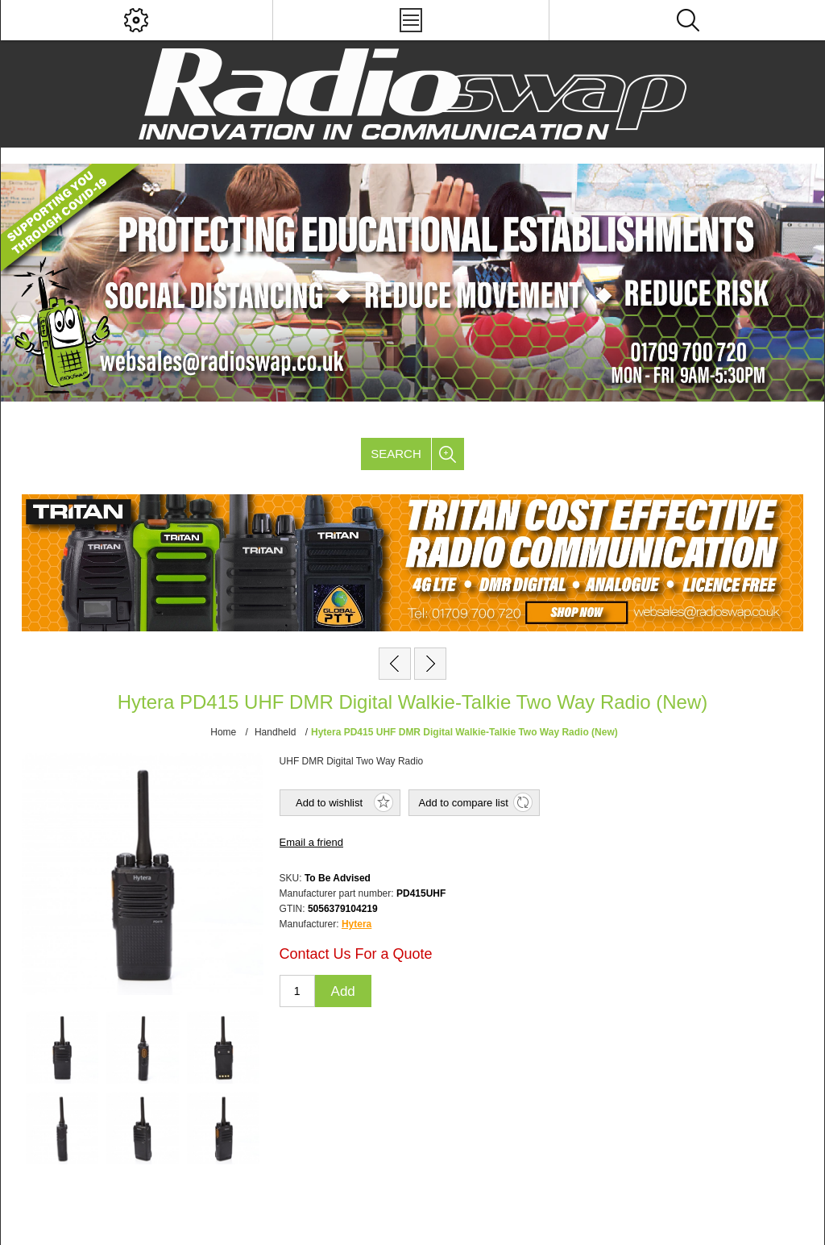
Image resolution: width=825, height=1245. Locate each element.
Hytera (356, 924)
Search (396, 453)
